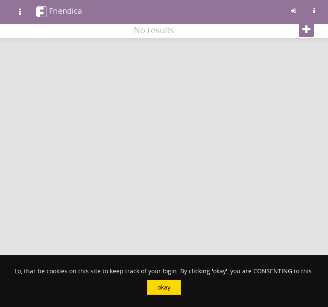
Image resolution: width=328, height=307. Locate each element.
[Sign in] (293, 10)
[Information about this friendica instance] (314, 10)
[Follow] (306, 30)
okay (164, 287)
